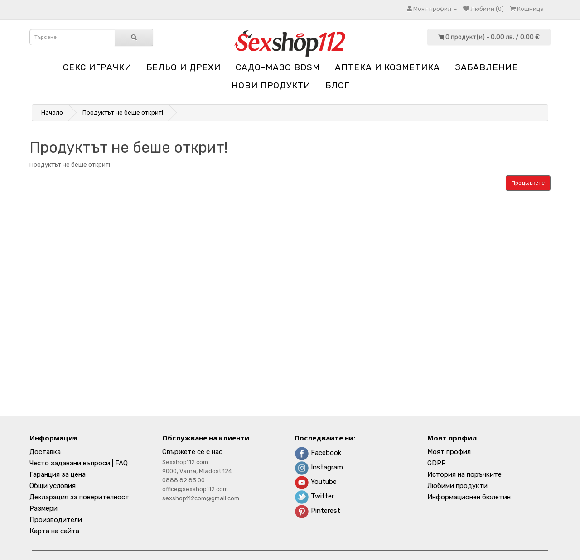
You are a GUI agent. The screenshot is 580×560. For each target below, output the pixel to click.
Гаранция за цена (57, 474)
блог (337, 85)
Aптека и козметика (387, 67)
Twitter (314, 496)
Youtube (316, 482)
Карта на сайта (54, 531)
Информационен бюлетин (469, 497)
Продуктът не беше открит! (122, 112)
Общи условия (52, 486)
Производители (55, 520)
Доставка (45, 452)
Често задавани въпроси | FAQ (78, 463)
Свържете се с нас (192, 452)
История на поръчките (464, 474)
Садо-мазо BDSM (278, 67)
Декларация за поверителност (79, 497)
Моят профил (449, 452)
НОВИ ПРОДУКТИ (271, 85)
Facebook (318, 453)
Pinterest (317, 511)
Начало (52, 112)
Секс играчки (97, 67)
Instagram (319, 467)
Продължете (528, 183)
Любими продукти (457, 486)
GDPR (436, 463)
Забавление (486, 67)
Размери (43, 508)
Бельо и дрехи (183, 67)
